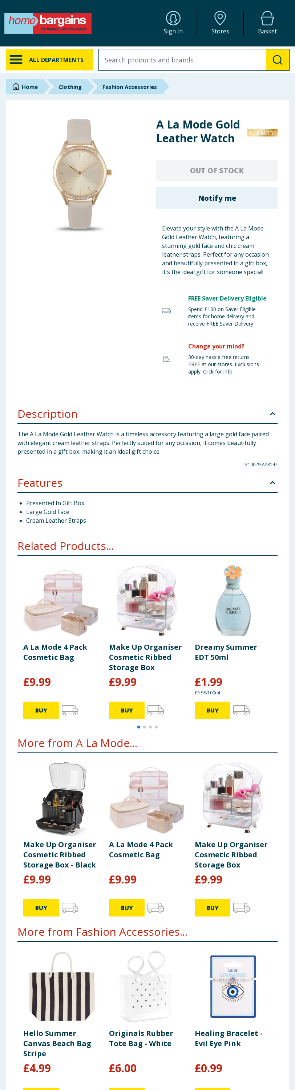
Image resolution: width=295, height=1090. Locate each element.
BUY (41, 710)
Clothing (70, 86)
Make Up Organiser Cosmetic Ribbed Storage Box (145, 657)
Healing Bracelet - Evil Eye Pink (229, 1038)
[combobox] (194, 59)
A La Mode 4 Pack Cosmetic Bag (55, 652)
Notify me (217, 198)
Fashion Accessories (129, 86)
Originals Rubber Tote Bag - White (141, 1038)
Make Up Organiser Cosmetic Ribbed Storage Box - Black (59, 855)
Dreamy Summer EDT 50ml (226, 652)
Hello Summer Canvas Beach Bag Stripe (57, 1043)
